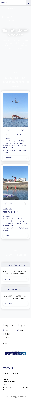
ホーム (3, 9)
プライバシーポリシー (24, 326)
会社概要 (7, 334)
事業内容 (7, 330)
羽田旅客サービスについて (9, 326)
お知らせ (7, 337)
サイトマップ (23, 330)
